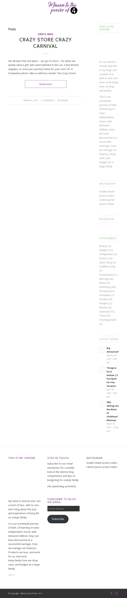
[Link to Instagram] (116, 593)
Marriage (104, 278)
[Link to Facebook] (111, 593)
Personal (104, 291)
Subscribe (58, 519)
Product (103, 299)
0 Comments (47, 100)
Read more (45, 84)
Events (42, 34)
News (50, 34)
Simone (64, 100)
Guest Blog (105, 262)
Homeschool (106, 274)
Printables (105, 295)
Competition (106, 254)
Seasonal (104, 311)
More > (12, 574)
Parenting (104, 286)
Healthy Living (107, 266)
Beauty (103, 246)
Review (103, 307)
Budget (103, 250)
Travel (102, 315)
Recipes (103, 303)
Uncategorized (107, 319)
